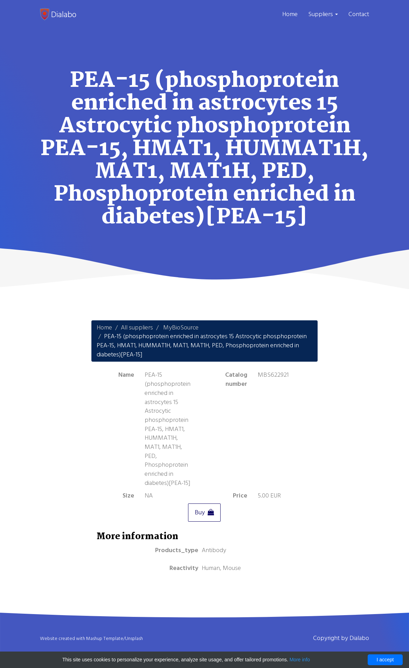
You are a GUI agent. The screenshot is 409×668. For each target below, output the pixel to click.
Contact (358, 14)
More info (300, 659)
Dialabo (58, 14)
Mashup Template (104, 638)
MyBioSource (181, 327)
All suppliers (137, 327)
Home (290, 14)
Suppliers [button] (323, 14)
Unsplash (134, 638)
